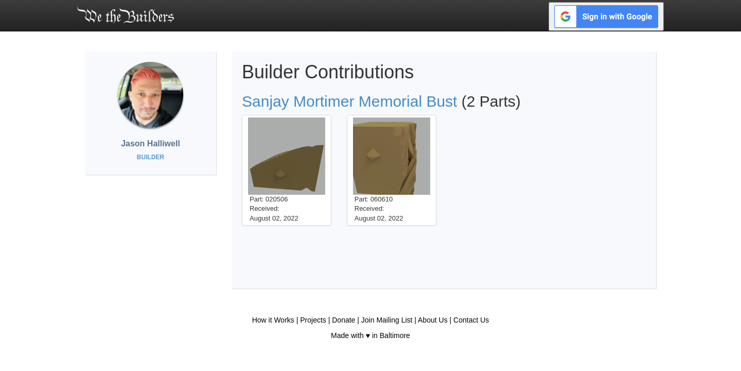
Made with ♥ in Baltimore (370, 335)
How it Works (273, 320)
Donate (343, 320)
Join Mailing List (387, 320)
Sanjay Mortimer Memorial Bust (349, 101)
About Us (433, 320)
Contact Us (471, 320)
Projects (313, 320)
